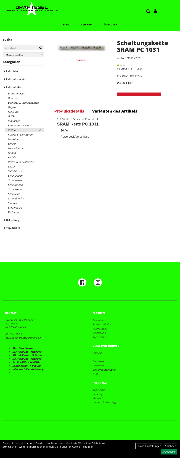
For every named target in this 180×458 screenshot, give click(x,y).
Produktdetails (69, 111)
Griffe (11, 116)
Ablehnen (170, 446)
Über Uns (110, 24)
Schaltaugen (15, 175)
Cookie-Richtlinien (83, 446)
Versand (97, 398)
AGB (95, 373)
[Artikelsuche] (148, 12)
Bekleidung (13, 220)
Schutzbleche (16, 198)
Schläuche (14, 194)
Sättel (11, 166)
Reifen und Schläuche (21, 162)
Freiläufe (13, 111)
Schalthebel (15, 180)
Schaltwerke (15, 189)
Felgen (12, 107)
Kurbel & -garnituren (20, 134)
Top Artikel (13, 228)
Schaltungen (15, 184)
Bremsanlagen (16, 93)
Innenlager (14, 121)
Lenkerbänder (16, 148)
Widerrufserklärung (104, 402)
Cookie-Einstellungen (148, 446)
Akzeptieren (169, 451)
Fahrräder (12, 71)
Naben (12, 152)
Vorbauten (14, 212)
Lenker (12, 143)
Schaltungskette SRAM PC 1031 (142, 46)
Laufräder (14, 139)
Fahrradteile (13, 87)
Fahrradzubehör (16, 79)
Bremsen (13, 98)
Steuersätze (15, 207)
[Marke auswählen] (23, 54)
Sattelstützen (15, 171)
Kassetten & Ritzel (18, 125)
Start (66, 24)
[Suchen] (40, 47)
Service (86, 24)
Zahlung (97, 394)
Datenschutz (100, 365)
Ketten (12, 130)
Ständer (12, 203)
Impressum (99, 361)
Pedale (12, 157)
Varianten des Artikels (114, 111)
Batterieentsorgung (104, 369)
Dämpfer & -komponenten (23, 102)
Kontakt (97, 352)
